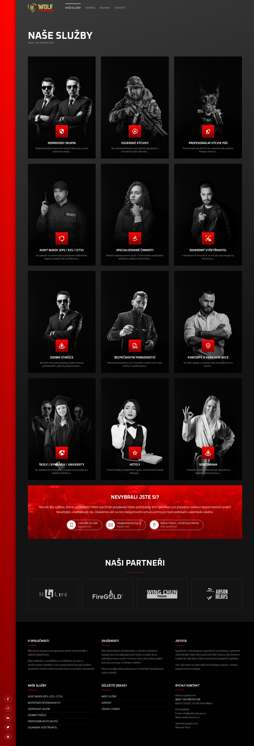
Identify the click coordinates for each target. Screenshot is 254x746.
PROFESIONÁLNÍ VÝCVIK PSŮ (43, 721)
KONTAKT (120, 8)
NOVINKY (105, 8)
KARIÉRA (90, 8)
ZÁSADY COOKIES (111, 709)
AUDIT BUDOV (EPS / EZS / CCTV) (45, 697)
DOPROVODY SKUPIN (39, 709)
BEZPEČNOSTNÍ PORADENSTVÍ (44, 703)
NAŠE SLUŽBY (73, 8)
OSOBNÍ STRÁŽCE (37, 715)
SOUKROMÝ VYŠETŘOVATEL (42, 728)
